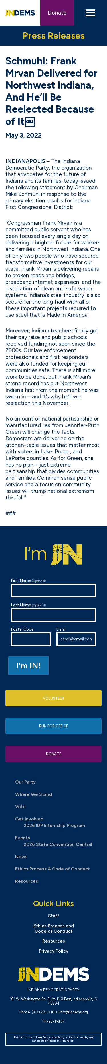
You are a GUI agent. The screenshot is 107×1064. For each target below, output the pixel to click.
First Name (53, 587)
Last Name (53, 612)
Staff (53, 915)
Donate (57, 12)
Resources (26, 881)
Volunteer (53, 698)
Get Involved (29, 819)
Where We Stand (33, 794)
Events (22, 837)
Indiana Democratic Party (20, 12)
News (21, 856)
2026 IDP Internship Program (54, 825)
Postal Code (31, 636)
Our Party (25, 782)
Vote (20, 806)
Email (76, 636)
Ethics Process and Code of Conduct (53, 928)
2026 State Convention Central (58, 844)
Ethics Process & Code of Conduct (52, 869)
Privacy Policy (53, 951)
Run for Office (53, 726)
